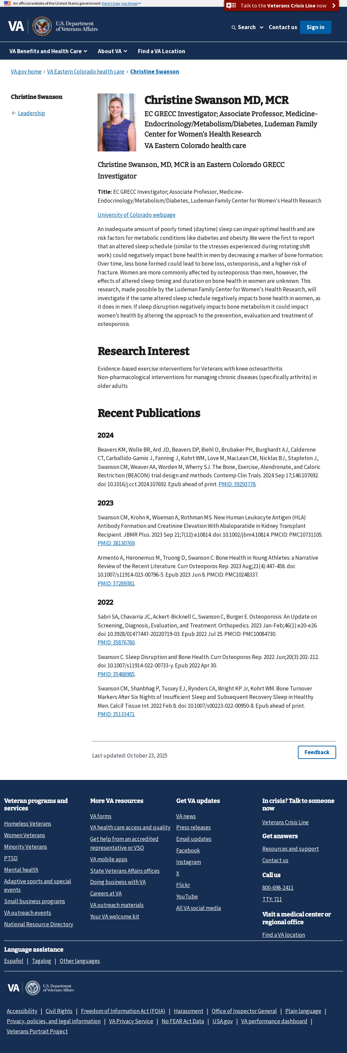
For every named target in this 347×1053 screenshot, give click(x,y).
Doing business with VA (118, 882)
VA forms (100, 816)
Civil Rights (59, 1011)
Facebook (188, 850)
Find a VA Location (161, 51)
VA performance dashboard (274, 1021)
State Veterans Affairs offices (125, 870)
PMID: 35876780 (116, 642)
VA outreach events (27, 912)
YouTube (187, 896)
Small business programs (34, 901)
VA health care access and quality (130, 827)
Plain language (303, 1011)
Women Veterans (24, 835)
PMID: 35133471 (116, 714)
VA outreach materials (117, 905)
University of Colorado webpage (137, 215)
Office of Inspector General (244, 1011)
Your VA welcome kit (114, 916)
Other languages (80, 961)
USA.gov (222, 1021)
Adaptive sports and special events (37, 885)
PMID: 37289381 (116, 583)
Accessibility (22, 1011)
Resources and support (290, 848)
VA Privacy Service (131, 1021)
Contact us (283, 27)
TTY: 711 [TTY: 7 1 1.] (272, 899)
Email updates (193, 839)
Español (13, 961)
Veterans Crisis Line (285, 822)
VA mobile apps (108, 859)
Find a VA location (283, 934)
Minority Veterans (25, 846)
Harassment (188, 1011)
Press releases (193, 827)
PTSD (11, 858)
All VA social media (198, 908)
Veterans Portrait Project (37, 1031)
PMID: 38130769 (116, 543)
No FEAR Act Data (183, 1021)
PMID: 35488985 (116, 674)
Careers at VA (106, 893)
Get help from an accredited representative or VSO (124, 843)
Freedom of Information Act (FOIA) (123, 1011)
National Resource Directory (38, 924)
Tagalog (41, 961)
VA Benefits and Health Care (45, 51)
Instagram (188, 862)
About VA (110, 51)
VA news (186, 816)
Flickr (183, 885)
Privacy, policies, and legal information (54, 1021)
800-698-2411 (277, 887)
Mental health (21, 869)
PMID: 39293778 (237, 484)
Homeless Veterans (27, 823)
